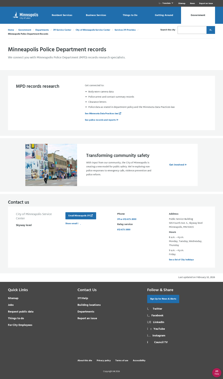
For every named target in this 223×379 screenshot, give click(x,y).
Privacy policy (104, 360)
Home (11, 30)
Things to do (16, 318)
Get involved (176, 165)
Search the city (167, 30)
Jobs (11, 305)
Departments (42, 30)
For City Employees (20, 325)
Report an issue (87, 318)
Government (24, 30)
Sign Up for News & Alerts (163, 299)
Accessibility (139, 360)
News (192, 3)
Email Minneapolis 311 (79, 216)
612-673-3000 (123, 230)
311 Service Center (62, 30)
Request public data (20, 311)
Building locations (89, 305)
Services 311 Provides (125, 30)
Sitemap (181, 3)
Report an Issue (206, 3)
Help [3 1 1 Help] (83, 298)
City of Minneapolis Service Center (93, 30)
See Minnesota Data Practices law (101, 114)
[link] (166, 3)
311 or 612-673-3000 (126, 219)
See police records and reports (100, 120)
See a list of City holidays (181, 260)
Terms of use (121, 360)
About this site (85, 360)
